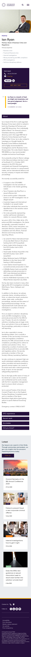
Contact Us (5, 604)
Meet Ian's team (15, 85)
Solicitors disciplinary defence (12, 62)
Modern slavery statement (10, 624)
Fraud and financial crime (10, 53)
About (5, 116)
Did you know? (8, 428)
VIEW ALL (8, 455)
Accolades (7, 423)
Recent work (7, 418)
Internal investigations (10, 55)
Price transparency (8, 628)
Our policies (6, 626)
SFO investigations (9, 60)
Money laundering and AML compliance (15, 57)
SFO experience (9, 414)
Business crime (7, 50)
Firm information (7, 622)
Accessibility (6, 620)
